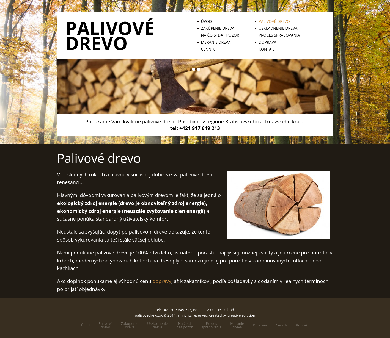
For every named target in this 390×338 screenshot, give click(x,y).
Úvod (206, 21)
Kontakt (267, 49)
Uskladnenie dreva (278, 28)
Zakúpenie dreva (218, 28)
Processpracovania (211, 325)
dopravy (161, 281)
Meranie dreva (216, 42)
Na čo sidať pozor (185, 325)
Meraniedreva (237, 325)
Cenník (208, 49)
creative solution (241, 315)
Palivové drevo (274, 21)
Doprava (267, 42)
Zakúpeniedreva (129, 325)
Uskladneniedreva (157, 325)
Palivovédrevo (105, 325)
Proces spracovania (279, 35)
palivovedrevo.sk (149, 315)
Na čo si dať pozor (220, 35)
